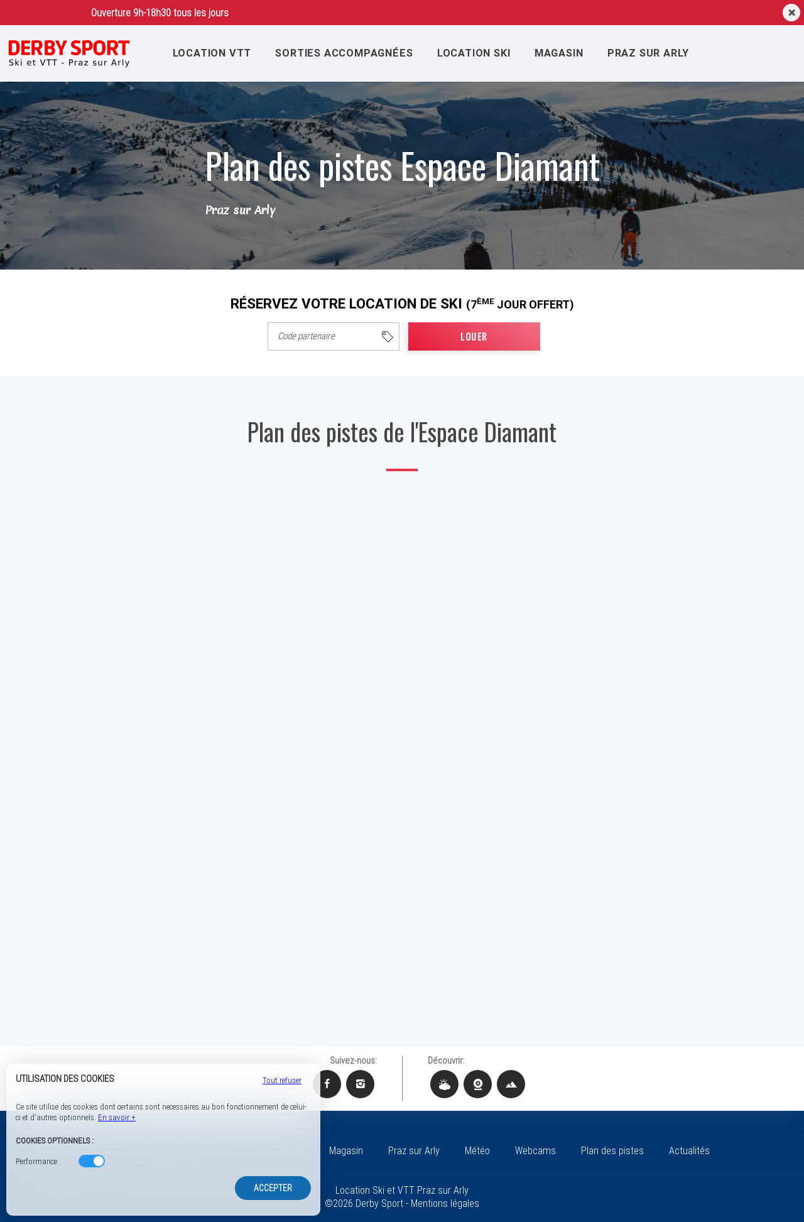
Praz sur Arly (652, 52)
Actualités (689, 1151)
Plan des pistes (612, 1151)
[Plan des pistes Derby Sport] (511, 1084)
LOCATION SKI (475, 52)
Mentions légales (445, 1203)
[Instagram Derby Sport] (360, 1084)
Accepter (273, 1188)
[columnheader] (333, 336)
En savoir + (117, 1117)
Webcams (535, 1151)
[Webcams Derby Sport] (478, 1084)
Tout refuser (282, 1080)
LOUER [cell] (473, 336)
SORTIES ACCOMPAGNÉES (344, 52)
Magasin (561, 52)
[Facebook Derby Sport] (327, 1084)
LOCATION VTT (210, 52)
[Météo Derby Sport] (444, 1084)
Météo (477, 1151)
